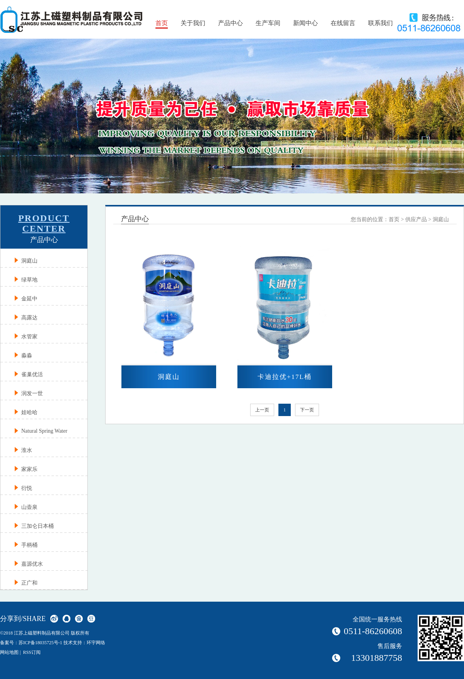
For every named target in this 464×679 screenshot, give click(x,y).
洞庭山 (441, 219)
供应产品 (416, 219)
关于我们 (193, 23)
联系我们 (380, 23)
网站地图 (9, 652)
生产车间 (268, 23)
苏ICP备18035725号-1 (40, 642)
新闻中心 (305, 23)
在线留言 (343, 23)
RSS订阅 (31, 652)
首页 (161, 23)
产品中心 (230, 23)
